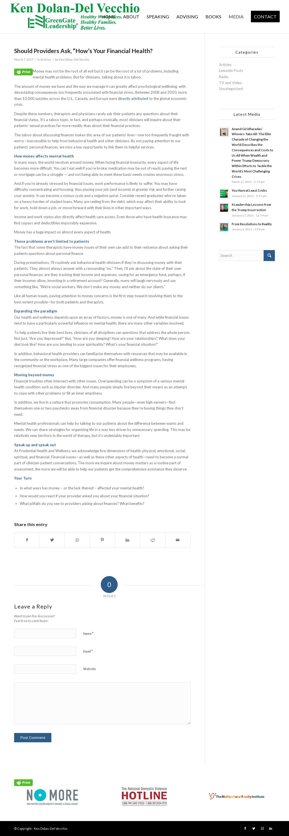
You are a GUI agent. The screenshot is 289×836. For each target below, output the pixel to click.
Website (89, 669)
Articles (45, 59)
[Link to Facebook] (245, 828)
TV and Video (230, 82)
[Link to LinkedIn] (270, 828)
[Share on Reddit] (152, 540)
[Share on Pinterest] (102, 540)
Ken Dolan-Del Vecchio (74, 59)
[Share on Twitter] (52, 540)
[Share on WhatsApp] (77, 540)
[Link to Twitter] (253, 828)
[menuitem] (108, 16)
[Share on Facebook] (27, 540)
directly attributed (133, 98)
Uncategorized (231, 88)
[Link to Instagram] (262, 828)
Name (88, 633)
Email (88, 651)
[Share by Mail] (177, 540)
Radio (224, 77)
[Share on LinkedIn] (127, 540)
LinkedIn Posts (231, 70)
